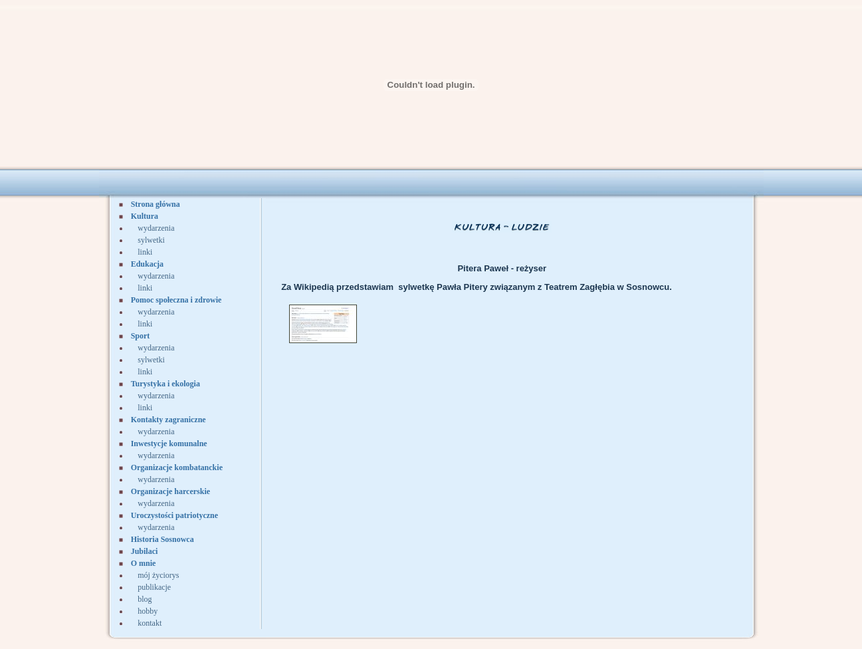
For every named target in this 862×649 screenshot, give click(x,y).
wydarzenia (156, 228)
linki (145, 252)
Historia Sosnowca (162, 539)
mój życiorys (158, 575)
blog (145, 599)
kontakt (150, 623)
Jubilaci (144, 551)
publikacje (154, 587)
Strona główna (155, 204)
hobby (148, 611)
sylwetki (151, 240)
